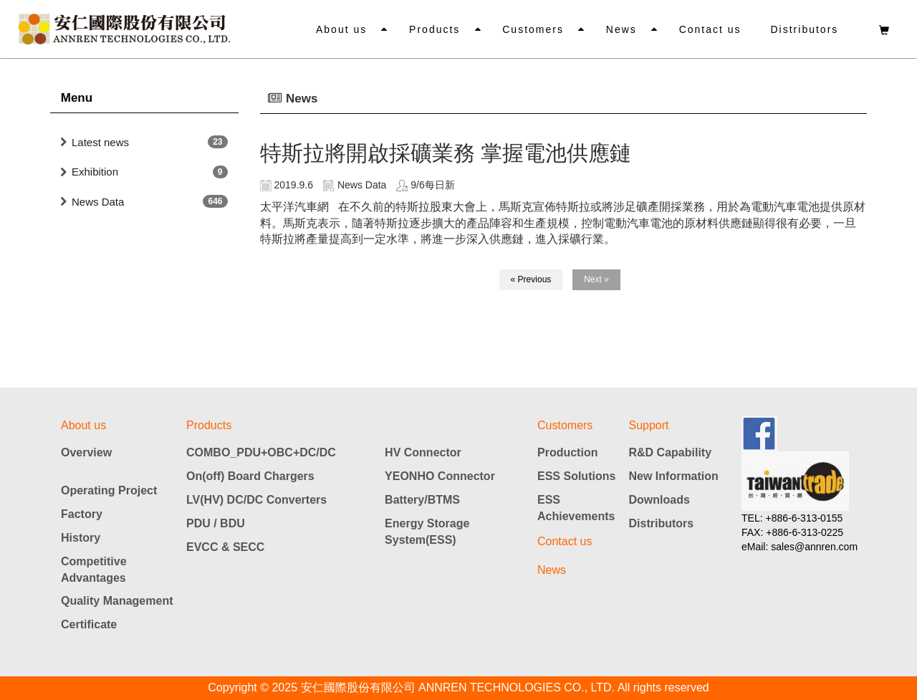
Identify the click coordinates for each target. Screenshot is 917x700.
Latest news (100, 142)
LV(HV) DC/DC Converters (256, 500)
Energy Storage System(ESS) (427, 531)
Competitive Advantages (94, 569)
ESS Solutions (576, 476)
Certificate (89, 624)
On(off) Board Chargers (250, 476)
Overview (86, 452)
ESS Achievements (576, 508)
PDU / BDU (215, 523)
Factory (81, 514)
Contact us (711, 29)
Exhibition (95, 172)
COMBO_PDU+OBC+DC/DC (261, 452)
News (623, 29)
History (80, 538)
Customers (536, 29)
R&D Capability (670, 452)
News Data (98, 202)
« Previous (531, 279)
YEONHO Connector (440, 476)
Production (567, 452)
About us (345, 29)
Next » (596, 279)
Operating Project (109, 490)
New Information (674, 476)
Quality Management (117, 601)
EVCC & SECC (225, 547)
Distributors (805, 29)
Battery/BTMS (422, 500)
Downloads (659, 500)
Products (437, 29)
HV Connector (423, 452)
